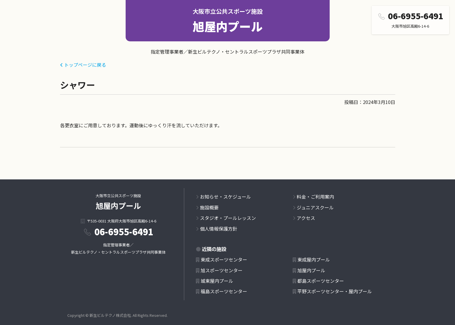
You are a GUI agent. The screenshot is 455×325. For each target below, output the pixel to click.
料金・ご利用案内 (315, 196)
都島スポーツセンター (320, 280)
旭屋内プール (228, 26)
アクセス (306, 217)
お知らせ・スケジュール (225, 196)
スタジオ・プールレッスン (228, 217)
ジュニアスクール (315, 207)
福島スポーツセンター (224, 291)
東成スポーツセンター (224, 259)
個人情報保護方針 (218, 228)
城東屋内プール (217, 280)
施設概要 (209, 207)
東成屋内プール (313, 259)
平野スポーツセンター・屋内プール (334, 291)
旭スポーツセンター (222, 270)
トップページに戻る (85, 64)
